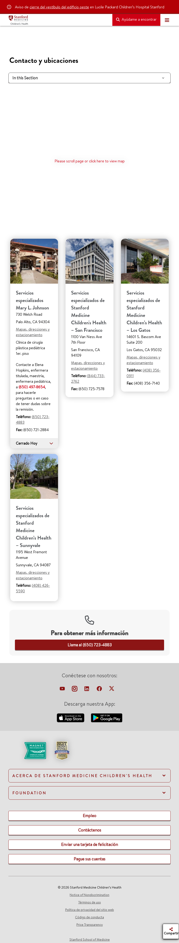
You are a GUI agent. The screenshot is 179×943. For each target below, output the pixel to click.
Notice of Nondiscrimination (89, 895)
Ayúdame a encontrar (136, 19)
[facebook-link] (99, 689)
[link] (89, 645)
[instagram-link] (75, 689)
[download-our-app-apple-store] (71, 717)
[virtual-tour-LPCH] (62, 689)
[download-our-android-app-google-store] (106, 717)
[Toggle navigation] (166, 20)
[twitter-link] (111, 689)
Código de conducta (89, 917)
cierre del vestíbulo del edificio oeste (59, 7)
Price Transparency (89, 924)
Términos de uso (89, 902)
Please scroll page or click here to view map (90, 161)
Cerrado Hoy (34, 443)
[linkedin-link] (87, 689)
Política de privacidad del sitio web (89, 909)
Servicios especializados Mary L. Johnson (32, 300)
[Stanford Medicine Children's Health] (58, 20)
